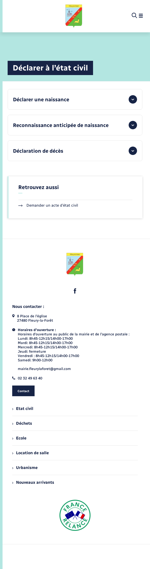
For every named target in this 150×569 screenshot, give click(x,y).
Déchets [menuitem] (22, 423)
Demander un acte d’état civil (48, 205)
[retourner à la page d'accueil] (74, 16)
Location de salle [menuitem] (30, 452)
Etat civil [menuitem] (22, 408)
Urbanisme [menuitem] (25, 467)
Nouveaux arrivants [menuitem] (33, 482)
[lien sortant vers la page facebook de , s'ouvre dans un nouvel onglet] (75, 291)
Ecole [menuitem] (19, 438)
